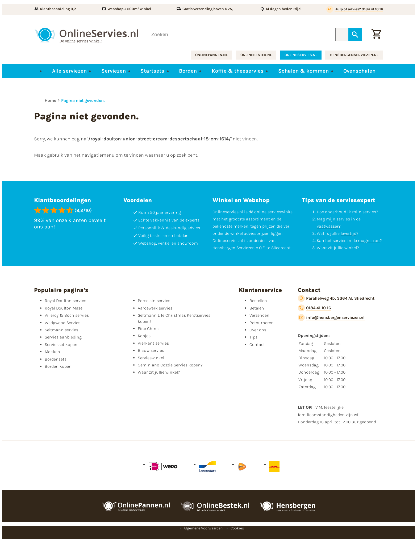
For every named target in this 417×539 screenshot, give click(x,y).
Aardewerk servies (155, 308)
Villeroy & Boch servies (67, 315)
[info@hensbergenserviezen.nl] (331, 317)
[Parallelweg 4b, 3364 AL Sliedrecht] (336, 298)
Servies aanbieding (63, 337)
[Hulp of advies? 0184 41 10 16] (354, 9)
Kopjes (144, 335)
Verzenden (259, 315)
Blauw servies (151, 350)
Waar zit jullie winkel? (159, 372)
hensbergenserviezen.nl (354, 55)
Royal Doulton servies (65, 300)
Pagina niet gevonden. (83, 100)
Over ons (257, 329)
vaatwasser (328, 226)
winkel (350, 247)
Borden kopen (58, 366)
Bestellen (258, 300)
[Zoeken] (241, 34)
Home (50, 100)
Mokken (52, 351)
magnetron (369, 240)
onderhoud (335, 211)
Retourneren (261, 322)
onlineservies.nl (301, 55)
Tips (253, 337)
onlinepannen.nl (211, 55)
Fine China (148, 328)
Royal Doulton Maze (63, 308)
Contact (257, 344)
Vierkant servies (153, 343)
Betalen (256, 308)
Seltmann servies (61, 329)
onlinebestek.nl (256, 55)
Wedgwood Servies (62, 322)
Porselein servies (154, 300)
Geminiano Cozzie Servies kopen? (170, 364)
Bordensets (55, 359)
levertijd (348, 233)
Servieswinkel (151, 357)
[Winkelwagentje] (376, 34)
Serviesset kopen (61, 344)
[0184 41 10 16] (314, 307)
